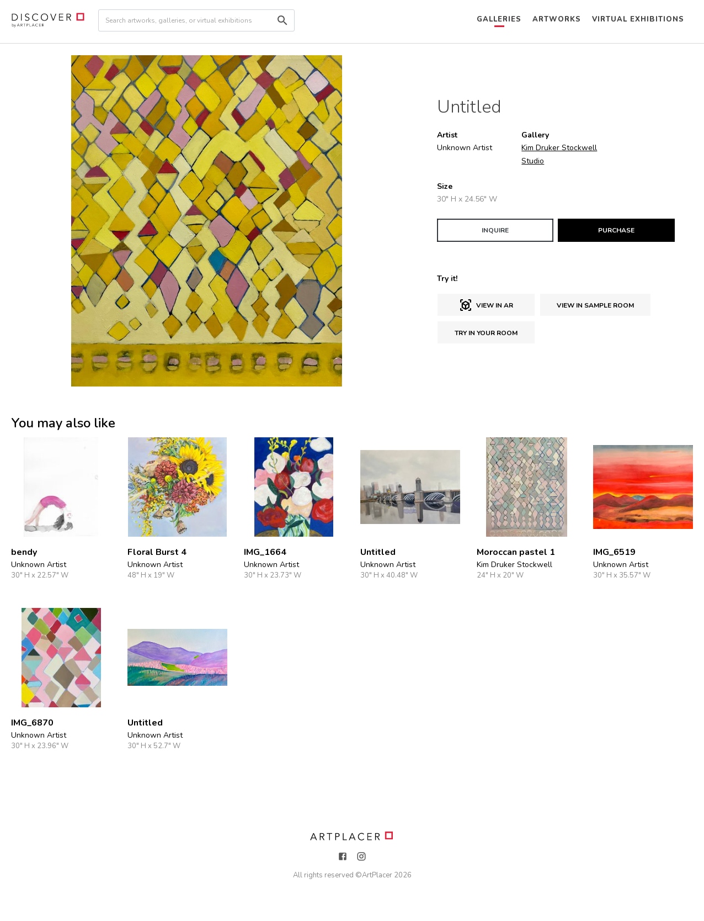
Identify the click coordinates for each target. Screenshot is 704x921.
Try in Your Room (486, 333)
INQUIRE (495, 230)
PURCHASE (616, 230)
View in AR (486, 305)
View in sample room (595, 305)
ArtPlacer (377, 875)
